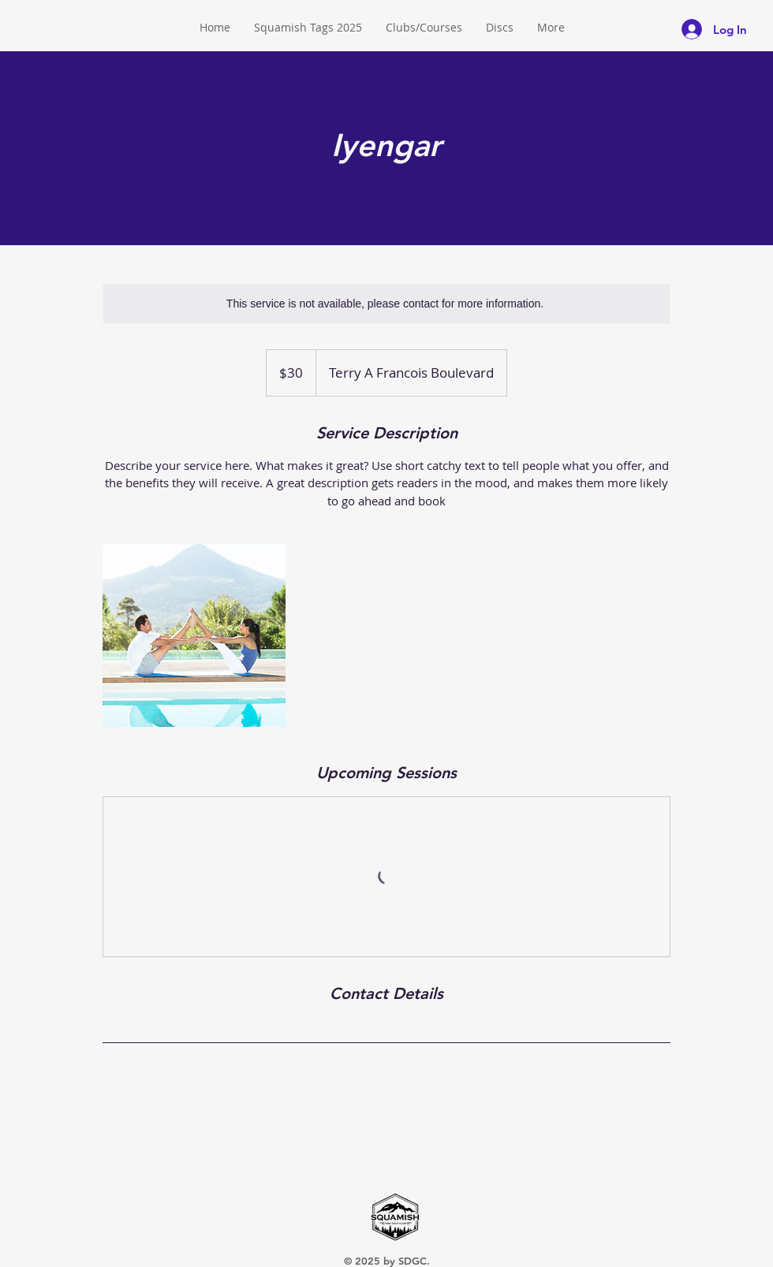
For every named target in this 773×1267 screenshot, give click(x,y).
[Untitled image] (194, 635)
